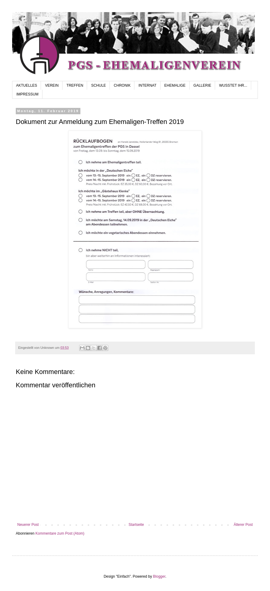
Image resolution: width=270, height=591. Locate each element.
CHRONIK (122, 85)
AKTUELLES (26, 85)
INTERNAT (147, 85)
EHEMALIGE (175, 85)
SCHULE (98, 85)
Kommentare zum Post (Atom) (59, 533)
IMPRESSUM (27, 94)
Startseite (136, 525)
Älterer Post (243, 525)
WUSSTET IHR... (233, 85)
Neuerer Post (28, 525)
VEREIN (52, 85)
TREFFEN (74, 85)
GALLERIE (202, 85)
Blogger (159, 576)
